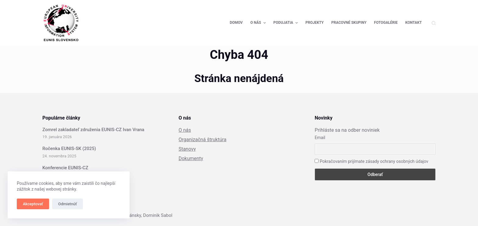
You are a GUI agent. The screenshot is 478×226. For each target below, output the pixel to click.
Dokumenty (191, 158)
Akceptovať (33, 204)
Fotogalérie (386, 22)
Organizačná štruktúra (203, 139)
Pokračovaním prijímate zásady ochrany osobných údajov (371, 161)
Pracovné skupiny (348, 22)
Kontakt (413, 22)
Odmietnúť (67, 204)
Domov (236, 22)
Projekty (314, 22)
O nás (258, 23)
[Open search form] (434, 23)
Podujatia (286, 23)
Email (320, 137)
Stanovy (187, 149)
